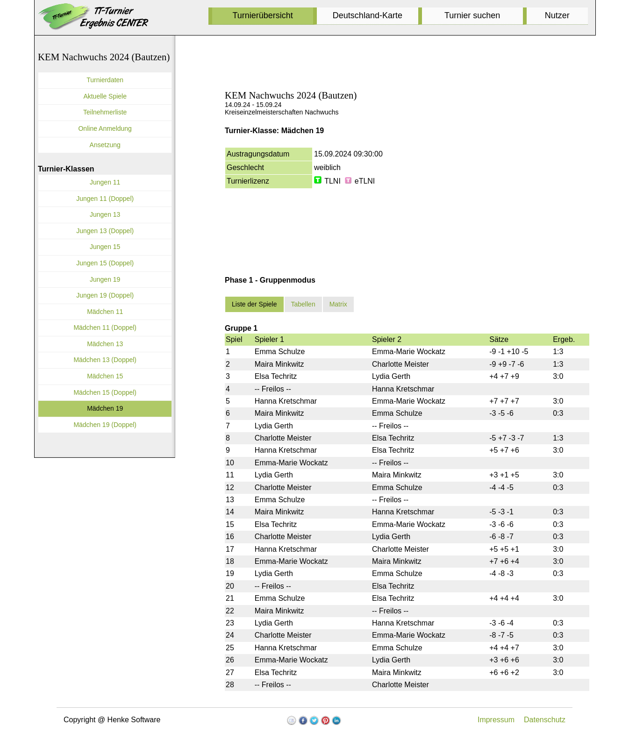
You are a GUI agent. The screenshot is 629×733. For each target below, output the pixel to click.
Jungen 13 (105, 214)
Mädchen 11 (105, 311)
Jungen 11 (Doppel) (105, 198)
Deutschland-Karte (367, 15)
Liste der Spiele (254, 304)
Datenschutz (544, 720)
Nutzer (557, 15)
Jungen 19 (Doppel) (105, 295)
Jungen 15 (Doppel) (105, 263)
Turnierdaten (104, 80)
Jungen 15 (105, 246)
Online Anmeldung (104, 128)
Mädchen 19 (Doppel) (104, 424)
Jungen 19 (105, 279)
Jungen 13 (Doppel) (105, 231)
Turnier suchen (472, 15)
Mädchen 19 (105, 408)
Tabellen (303, 304)
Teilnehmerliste (105, 112)
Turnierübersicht (262, 15)
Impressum (496, 720)
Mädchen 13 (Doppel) (104, 359)
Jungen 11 (105, 182)
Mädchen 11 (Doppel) (104, 327)
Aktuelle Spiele (105, 96)
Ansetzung (105, 145)
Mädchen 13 (105, 344)
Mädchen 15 (105, 376)
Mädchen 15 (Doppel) (104, 392)
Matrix (338, 304)
